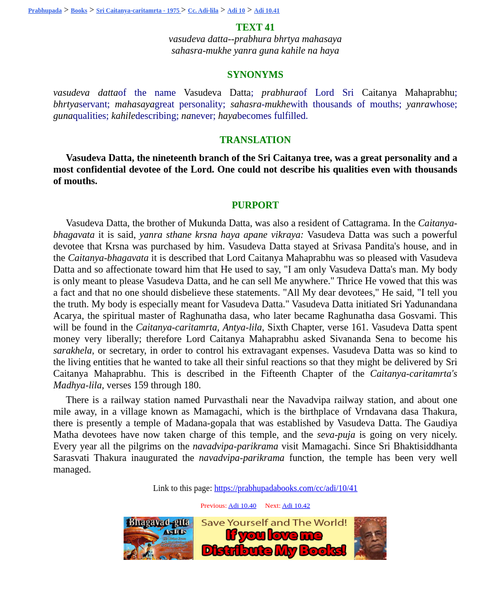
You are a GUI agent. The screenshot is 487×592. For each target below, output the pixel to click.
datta (108, 92)
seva (325, 434)
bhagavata (74, 234)
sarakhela (72, 350)
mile (61, 411)
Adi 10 (236, 10)
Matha (65, 434)
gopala (223, 422)
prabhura (280, 92)
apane (256, 234)
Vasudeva (202, 92)
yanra (418, 103)
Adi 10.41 (267, 10)
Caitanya (379, 92)
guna (63, 115)
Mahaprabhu (429, 92)
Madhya (69, 384)
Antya (234, 327)
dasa (238, 315)
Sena (384, 338)
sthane (179, 234)
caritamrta (196, 327)
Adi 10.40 (242, 505)
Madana (191, 422)
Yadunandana (431, 303)
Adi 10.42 (296, 505)
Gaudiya (440, 422)
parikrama (257, 445)
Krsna (117, 246)
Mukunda (208, 222)
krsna (206, 234)
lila (255, 327)
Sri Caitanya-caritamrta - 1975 (138, 10)
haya (227, 115)
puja (346, 434)
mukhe (277, 103)
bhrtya (66, 103)
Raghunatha (202, 315)
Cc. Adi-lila (203, 10)
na (186, 115)
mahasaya (135, 103)
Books (79, 10)
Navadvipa (309, 399)
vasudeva (71, 92)
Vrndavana (376, 411)
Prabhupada (45, 10)
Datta (240, 92)
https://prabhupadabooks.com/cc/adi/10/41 (285, 488)
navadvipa (213, 445)
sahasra (245, 103)
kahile (123, 115)
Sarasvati (71, 457)
